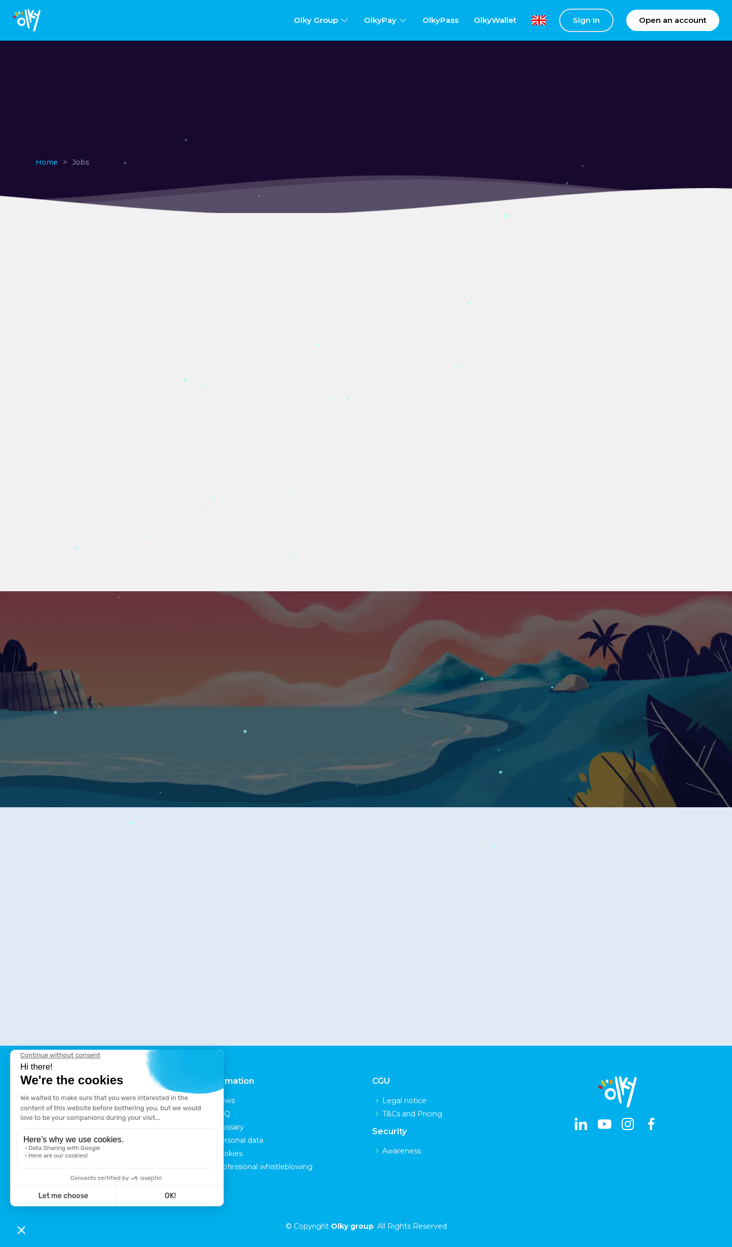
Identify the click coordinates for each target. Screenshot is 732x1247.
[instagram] (628, 1125)
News (225, 1100)
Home (47, 162)
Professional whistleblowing (264, 1166)
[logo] (27, 20)
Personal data (239, 1140)
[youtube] (604, 1125)
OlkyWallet (495, 20)
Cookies (228, 1153)
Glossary (229, 1127)
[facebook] (651, 1125)
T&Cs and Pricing (412, 1113)
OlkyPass (440, 20)
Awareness (401, 1150)
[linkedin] (581, 1125)
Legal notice (404, 1100)
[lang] (531, 20)
